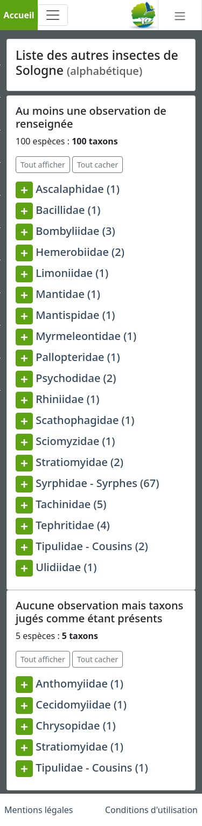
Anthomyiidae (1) (79, 683)
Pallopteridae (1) (78, 357)
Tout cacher (97, 164)
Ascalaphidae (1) (78, 189)
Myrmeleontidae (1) (86, 336)
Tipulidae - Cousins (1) (92, 767)
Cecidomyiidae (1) (81, 704)
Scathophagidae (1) (85, 420)
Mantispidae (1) (75, 315)
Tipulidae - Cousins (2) (92, 546)
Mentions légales (38, 810)
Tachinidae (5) (71, 504)
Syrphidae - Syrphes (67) (97, 483)
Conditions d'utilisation (151, 810)
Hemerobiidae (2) (80, 252)
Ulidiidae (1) (66, 567)
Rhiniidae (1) (67, 399)
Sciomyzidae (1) (75, 441)
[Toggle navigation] (53, 15)
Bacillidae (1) (68, 210)
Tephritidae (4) (73, 525)
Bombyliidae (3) (75, 231)
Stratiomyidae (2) (79, 462)
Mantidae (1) (68, 294)
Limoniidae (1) (72, 273)
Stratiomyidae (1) (79, 746)
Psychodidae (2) (76, 378)
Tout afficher (42, 164)
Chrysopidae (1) (75, 725)
